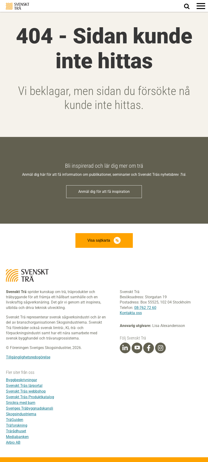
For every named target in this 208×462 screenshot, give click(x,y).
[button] (201, 6)
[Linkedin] (125, 348)
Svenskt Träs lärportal (24, 385)
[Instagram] (160, 348)
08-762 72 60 (145, 307)
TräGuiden (14, 419)
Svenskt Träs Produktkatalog (30, 397)
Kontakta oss (131, 313)
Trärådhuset (16, 431)
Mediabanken (17, 437)
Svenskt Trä (17, 6)
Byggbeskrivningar (21, 380)
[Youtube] (137, 348)
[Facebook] (149, 348)
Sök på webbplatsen (189, 6)
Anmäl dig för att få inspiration (104, 191)
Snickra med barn (20, 402)
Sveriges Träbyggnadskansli (29, 408)
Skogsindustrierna (21, 414)
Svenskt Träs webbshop (26, 391)
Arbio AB (13, 442)
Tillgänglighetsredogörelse (28, 357)
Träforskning (16, 425)
